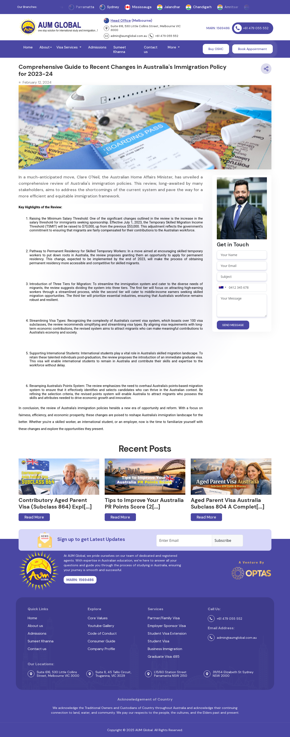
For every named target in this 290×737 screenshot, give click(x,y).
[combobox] (222, 287)
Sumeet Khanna (119, 49)
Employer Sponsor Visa (167, 625)
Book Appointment (252, 49)
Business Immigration (165, 648)
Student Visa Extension (167, 633)
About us (35, 625)
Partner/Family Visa (164, 618)
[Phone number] (242, 287)
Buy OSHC (215, 49)
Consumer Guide (101, 641)
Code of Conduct (102, 633)
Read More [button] (34, 517)
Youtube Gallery (101, 625)
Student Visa (158, 641)
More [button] (172, 47)
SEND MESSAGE (233, 325)
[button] (51, 47)
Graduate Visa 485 (163, 656)
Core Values (98, 618)
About (44, 47)
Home (28, 47)
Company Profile (101, 648)
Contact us (150, 49)
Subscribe (223, 540)
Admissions (97, 47)
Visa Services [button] (67, 47)
